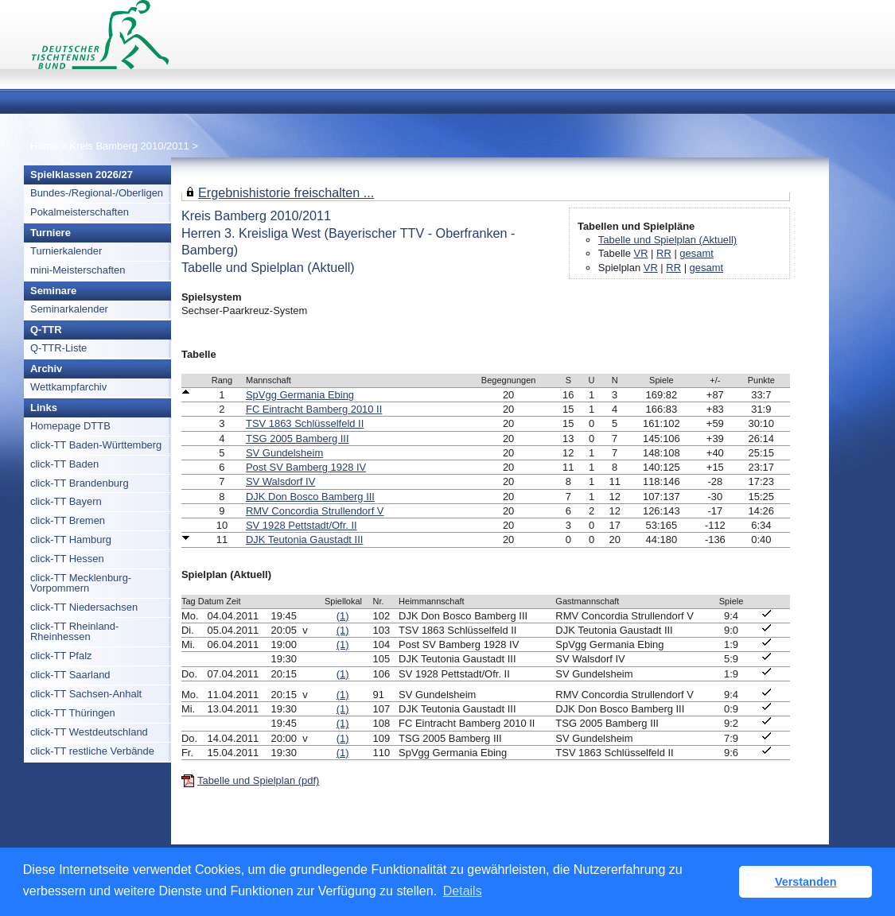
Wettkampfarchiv (68, 387)
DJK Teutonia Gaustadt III (304, 539)
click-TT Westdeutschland (89, 732)
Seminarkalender (69, 309)
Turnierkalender (66, 251)
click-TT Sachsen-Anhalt (86, 694)
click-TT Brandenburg (79, 483)
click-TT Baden (64, 464)
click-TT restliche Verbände (92, 751)
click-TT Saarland (70, 675)
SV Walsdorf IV (280, 481)
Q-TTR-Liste (58, 348)
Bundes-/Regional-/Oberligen (96, 193)
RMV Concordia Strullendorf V (315, 511)
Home (44, 146)
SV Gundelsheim (284, 453)
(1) (343, 616)
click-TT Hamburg (70, 539)
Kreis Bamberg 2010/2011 (130, 146)
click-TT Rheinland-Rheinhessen (74, 631)
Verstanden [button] (806, 881)
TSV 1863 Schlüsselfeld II (305, 423)
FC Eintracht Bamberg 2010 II (314, 409)
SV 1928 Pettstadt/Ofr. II (301, 525)
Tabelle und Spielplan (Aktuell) (667, 240)
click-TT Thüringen (72, 713)
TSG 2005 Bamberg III (297, 438)
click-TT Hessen (67, 559)
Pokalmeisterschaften (79, 212)
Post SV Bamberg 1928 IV (306, 467)
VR (641, 253)
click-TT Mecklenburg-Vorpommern (80, 583)
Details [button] (462, 891)
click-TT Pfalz (61, 656)
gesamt (696, 253)
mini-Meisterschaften (78, 270)
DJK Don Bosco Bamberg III (310, 497)
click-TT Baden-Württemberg (95, 445)
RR (663, 253)
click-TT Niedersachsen (84, 607)
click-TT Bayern (66, 501)
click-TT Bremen (67, 520)
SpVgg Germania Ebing (300, 395)
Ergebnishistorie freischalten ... (286, 192)
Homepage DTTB (70, 426)
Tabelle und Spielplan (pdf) (258, 780)
